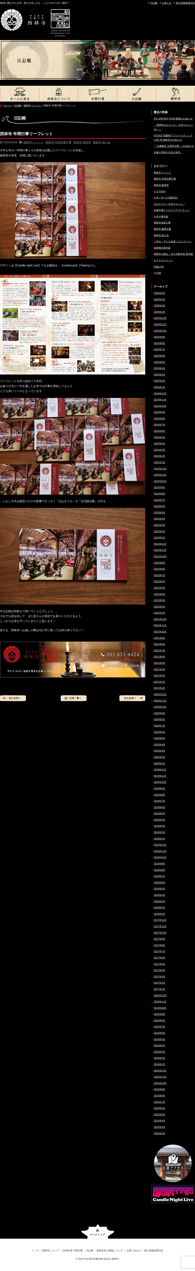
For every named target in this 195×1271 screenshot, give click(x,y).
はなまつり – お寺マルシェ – (169, 204)
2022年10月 (160, 556)
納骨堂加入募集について (175, 94)
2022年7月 (159, 575)
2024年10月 (160, 406)
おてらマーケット (163, 260)
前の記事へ (13, 698)
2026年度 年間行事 (97, 94)
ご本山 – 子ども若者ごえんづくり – (173, 241)
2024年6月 (159, 431)
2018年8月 (159, 870)
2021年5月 (159, 663)
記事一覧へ (74, 698)
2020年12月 (160, 694)
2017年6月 (159, 957)
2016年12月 (160, 995)
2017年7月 (159, 951)
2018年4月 (159, 895)
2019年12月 (160, 769)
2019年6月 (159, 807)
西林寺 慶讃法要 (162, 229)
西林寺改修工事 (162, 222)
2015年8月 (159, 1095)
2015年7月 (159, 1102)
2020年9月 (159, 713)
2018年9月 (159, 863)
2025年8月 (159, 343)
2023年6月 (159, 506)
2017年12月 (160, 920)
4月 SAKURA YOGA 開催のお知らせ (173, 118)
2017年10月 (160, 932)
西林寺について (58, 94)
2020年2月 (159, 757)
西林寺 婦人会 (101, 142)
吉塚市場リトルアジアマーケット (172, 210)
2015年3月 (159, 1127)
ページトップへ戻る (97, 1231)
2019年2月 (159, 832)
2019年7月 (159, 801)
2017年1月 (159, 989)
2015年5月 (159, 1114)
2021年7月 (159, 650)
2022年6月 (159, 581)
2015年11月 (160, 1077)
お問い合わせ (134, 1250)
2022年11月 (160, 550)
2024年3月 (159, 450)
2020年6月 (159, 732)
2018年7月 (159, 876)
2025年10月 (160, 330)
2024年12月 (160, 393)
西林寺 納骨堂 (82, 142)
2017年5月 (159, 964)
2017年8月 (159, 945)
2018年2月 (159, 907)
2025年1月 (159, 387)
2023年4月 (159, 518)
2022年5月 (159, 587)
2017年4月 (159, 970)
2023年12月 (160, 468)
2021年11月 (160, 625)
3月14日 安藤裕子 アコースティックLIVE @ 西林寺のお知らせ (173, 137)
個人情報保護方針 (185, 3)
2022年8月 (159, 569)
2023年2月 (159, 531)
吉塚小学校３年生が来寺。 (168, 152)
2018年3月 (159, 901)
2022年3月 (159, 600)
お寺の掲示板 (161, 216)
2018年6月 (159, 882)
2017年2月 (159, 982)
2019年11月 (160, 776)
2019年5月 (159, 813)
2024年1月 (159, 462)
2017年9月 (159, 939)
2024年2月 (159, 456)
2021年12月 (160, 619)
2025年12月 (160, 318)
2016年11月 (160, 1001)
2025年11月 (160, 324)
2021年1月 (159, 688)
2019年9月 (159, 788)
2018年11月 (160, 851)
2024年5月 (159, 437)
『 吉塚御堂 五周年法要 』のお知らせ (174, 146)
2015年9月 (159, 1089)
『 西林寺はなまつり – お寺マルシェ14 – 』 (173, 127)
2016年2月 (159, 1058)
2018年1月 (159, 914)
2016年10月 (160, 1008)
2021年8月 (159, 644)
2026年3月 (159, 299)
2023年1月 (159, 537)
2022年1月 (159, 612)
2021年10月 (160, 631)
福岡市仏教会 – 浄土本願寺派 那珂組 (173, 254)
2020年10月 (160, 707)
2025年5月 (159, 362)
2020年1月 (159, 763)
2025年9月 (159, 337)
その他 (157, 273)
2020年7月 (159, 725)
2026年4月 (159, 293)
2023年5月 (159, 512)
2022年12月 (160, 544)
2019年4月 (159, 819)
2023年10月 (160, 481)
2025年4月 (159, 368)
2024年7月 (159, 424)
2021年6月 (159, 656)
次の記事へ (132, 698)
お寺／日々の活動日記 (166, 197)
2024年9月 (159, 412)
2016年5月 (159, 1039)
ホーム (7, 105)
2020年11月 (160, 700)
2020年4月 (159, 744)
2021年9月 (159, 638)
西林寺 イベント (32, 105)
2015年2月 (159, 1133)
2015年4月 (159, 1120)
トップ (19, 94)
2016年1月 (159, 1064)
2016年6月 (159, 1033)
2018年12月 (160, 844)
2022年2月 (159, 606)
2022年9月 (159, 562)
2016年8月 (159, 1020)
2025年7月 (159, 349)
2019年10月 (160, 782)
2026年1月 (159, 312)
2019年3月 (159, 826)
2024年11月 (160, 399)
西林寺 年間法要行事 (58, 142)
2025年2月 (159, 380)
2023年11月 (160, 475)
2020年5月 (159, 738)
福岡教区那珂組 (162, 247)
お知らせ (167, 3)
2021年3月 (159, 675)
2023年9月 (159, 487)
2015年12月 (160, 1070)
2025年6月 (159, 355)
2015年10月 (160, 1083)
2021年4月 (159, 669)
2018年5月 (159, 888)
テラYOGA (160, 191)
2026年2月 (159, 305)
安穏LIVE (159, 266)
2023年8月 (159, 493)
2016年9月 (159, 1014)
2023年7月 (159, 500)
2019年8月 (159, 794)
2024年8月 (159, 418)
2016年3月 (159, 1052)
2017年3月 (159, 976)
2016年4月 (159, 1045)
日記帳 (154, 3)
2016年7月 (159, 1026)
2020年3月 (159, 750)
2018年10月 (160, 857)
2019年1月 (159, 838)
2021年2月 (159, 682)
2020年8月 (159, 719)
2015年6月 (159, 1108)
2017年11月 (160, 926)
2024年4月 (159, 443)
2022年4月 (159, 594)
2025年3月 (159, 374)
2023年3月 (159, 525)
